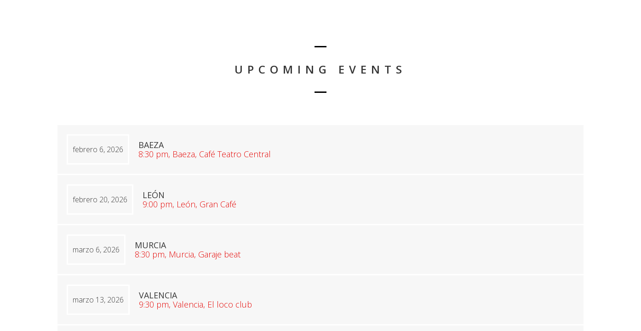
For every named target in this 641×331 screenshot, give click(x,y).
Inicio (556, 30)
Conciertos (599, 30)
